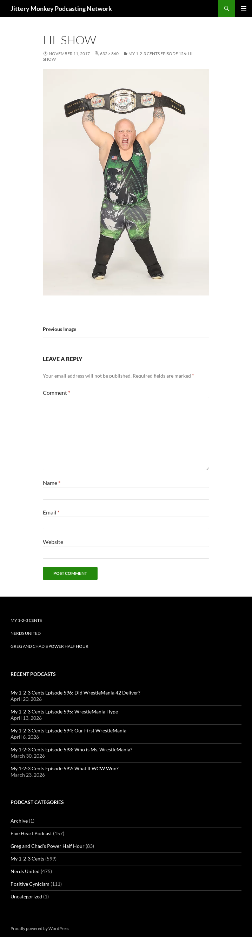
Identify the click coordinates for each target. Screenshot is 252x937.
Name (51, 482)
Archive (19, 821)
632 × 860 (109, 53)
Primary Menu (243, 8)
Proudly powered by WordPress (40, 928)
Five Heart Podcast (31, 833)
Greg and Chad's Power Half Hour (48, 846)
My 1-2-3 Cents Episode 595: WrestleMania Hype (64, 712)
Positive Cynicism (30, 884)
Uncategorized (26, 896)
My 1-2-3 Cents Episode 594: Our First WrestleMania (68, 730)
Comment (56, 392)
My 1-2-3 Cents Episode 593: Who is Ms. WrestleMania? (71, 749)
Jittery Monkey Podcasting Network (61, 8)
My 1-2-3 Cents (26, 620)
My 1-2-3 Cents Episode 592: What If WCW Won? (65, 768)
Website (53, 541)
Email (51, 512)
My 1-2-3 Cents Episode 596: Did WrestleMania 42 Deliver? (75, 693)
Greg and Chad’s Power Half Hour (49, 646)
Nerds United (26, 633)
